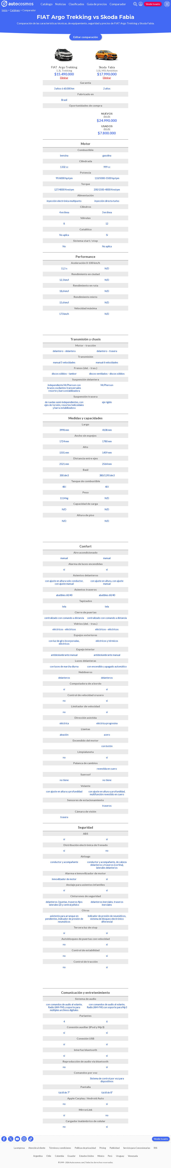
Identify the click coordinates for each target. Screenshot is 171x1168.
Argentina (38, 1156)
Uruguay (120, 1156)
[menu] (167, 4)
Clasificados (76, 4)
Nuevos (107, 117)
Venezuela (133, 1156)
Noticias (60, 4)
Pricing (103, 1148)
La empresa (19, 1148)
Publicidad (115, 1148)
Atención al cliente (36, 1148)
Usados (107, 129)
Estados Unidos (86, 1156)
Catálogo (46, 4)
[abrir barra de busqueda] (135, 4)
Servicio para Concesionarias (136, 1148)
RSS (155, 1148)
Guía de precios (97, 4)
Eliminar (64, 77)
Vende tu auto (153, 4)
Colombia (59, 1156)
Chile (48, 1156)
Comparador (118, 4)
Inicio (5, 10)
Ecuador (71, 1156)
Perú (110, 1156)
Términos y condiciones (60, 1148)
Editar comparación (85, 37)
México (101, 1156)
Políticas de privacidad (85, 1148)
